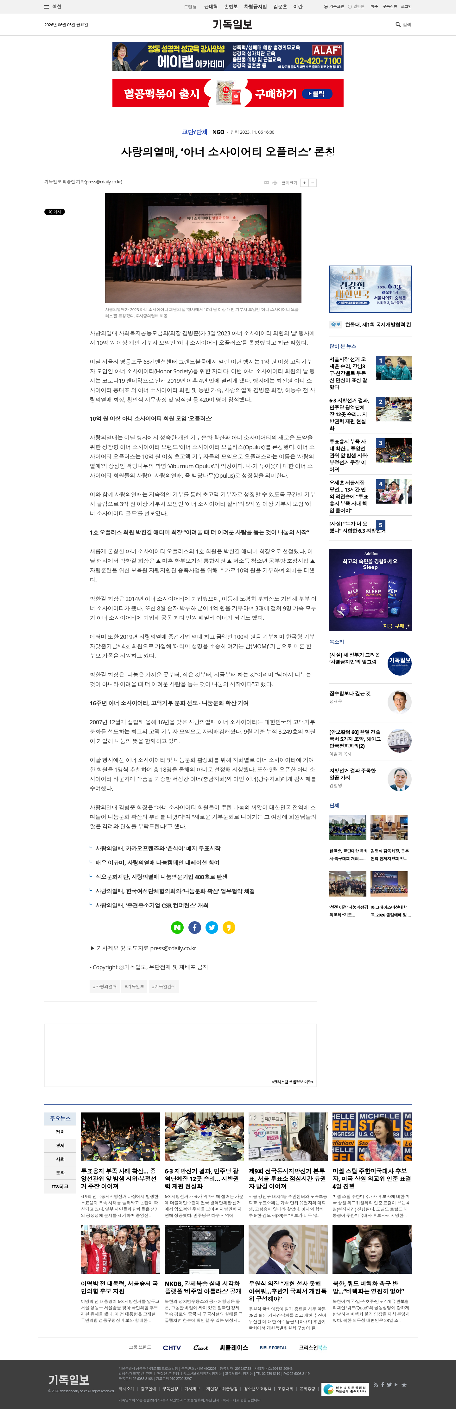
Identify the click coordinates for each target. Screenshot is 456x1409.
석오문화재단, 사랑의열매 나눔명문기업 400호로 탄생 (161, 877)
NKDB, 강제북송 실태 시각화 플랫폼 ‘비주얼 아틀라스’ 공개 (203, 1288)
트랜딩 (190, 7)
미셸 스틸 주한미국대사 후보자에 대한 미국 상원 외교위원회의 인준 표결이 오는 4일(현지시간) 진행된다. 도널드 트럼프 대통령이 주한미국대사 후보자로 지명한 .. (371, 1205)
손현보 (231, 6)
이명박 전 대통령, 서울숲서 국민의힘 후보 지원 (119, 1288)
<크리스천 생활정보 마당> (293, 1082)
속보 (336, 324)
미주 (374, 6)
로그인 (406, 6)
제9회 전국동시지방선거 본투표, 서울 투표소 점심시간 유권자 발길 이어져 (287, 1179)
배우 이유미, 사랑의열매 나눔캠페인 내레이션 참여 (157, 863)
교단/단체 (195, 132)
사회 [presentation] (60, 1159)
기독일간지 (165, 986)
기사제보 (192, 1389)
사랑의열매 (106, 986)
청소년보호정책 (257, 1389)
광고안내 (148, 1389)
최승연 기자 (73, 182)
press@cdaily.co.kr (103, 182)
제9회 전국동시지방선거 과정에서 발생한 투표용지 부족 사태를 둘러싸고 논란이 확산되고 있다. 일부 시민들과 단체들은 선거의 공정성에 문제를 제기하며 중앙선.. (120, 1205)
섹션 (52, 6)
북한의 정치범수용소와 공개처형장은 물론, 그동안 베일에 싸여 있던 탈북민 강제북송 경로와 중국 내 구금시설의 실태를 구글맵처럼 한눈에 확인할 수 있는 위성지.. (204, 1310)
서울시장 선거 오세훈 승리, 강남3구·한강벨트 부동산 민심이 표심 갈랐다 (348, 373)
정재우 (335, 701)
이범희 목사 (340, 754)
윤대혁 (211, 6)
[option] (349, 840)
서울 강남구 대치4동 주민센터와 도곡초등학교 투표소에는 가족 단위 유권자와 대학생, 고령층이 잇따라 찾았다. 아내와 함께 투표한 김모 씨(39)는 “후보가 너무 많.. (288, 1205)
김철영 (335, 785)
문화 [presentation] (60, 1173)
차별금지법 (255, 6)
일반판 (358, 6)
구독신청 (390, 6)
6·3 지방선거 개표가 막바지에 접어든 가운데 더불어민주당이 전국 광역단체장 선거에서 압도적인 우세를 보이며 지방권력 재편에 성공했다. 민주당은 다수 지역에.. (204, 1205)
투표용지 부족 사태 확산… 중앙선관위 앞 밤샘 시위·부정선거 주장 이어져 (348, 455)
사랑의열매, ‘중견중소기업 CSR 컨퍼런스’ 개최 (151, 905)
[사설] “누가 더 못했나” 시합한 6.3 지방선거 (357, 527)
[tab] (60, 1132)
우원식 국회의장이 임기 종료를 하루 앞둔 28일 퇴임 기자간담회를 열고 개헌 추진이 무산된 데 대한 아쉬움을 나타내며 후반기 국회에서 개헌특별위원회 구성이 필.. (287, 1318)
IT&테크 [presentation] (60, 1186)
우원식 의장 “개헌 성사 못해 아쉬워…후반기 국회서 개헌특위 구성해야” (287, 1291)
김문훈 (280, 6)
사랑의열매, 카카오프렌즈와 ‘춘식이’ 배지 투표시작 (157, 848)
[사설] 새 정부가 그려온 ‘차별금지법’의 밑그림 (354, 658)
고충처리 (286, 1389)
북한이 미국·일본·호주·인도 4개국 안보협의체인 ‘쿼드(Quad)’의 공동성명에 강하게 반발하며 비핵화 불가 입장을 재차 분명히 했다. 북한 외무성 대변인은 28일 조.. (371, 1310)
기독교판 (336, 6)
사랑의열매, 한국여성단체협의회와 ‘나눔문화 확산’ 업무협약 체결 (175, 891)
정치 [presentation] (60, 1132)
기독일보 (135, 986)
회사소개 (126, 1389)
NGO (218, 132)
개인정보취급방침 (222, 1389)
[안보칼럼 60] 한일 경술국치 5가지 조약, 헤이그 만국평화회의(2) (355, 739)
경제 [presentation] (60, 1146)
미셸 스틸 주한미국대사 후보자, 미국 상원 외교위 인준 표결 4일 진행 (371, 1179)
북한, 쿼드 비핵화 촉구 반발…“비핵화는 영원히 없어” (368, 1288)
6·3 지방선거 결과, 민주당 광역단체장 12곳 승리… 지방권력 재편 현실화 (349, 414)
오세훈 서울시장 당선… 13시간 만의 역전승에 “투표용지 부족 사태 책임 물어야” (348, 496)
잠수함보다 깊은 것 (350, 693)
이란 (297, 6)
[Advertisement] (370, 218)
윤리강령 (307, 1389)
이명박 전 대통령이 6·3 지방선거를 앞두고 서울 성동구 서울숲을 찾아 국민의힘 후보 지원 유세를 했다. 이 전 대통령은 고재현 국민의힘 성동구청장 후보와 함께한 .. (120, 1310)
